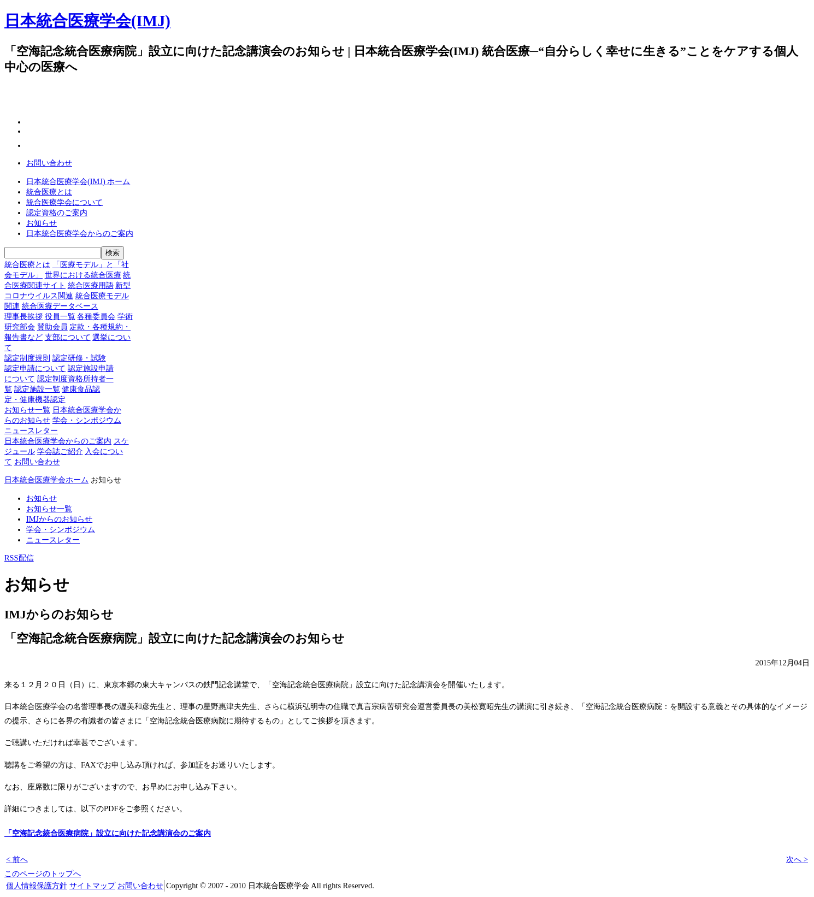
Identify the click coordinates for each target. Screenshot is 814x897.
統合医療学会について (64, 202)
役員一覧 (60, 316)
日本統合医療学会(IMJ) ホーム (78, 181)
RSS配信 (19, 557)
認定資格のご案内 (56, 212)
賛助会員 (52, 326)
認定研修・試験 (79, 357)
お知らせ (41, 223)
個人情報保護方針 (36, 885)
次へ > (797, 859)
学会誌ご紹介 (60, 451)
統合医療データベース (60, 306)
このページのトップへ (42, 873)
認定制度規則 (27, 357)
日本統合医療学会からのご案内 (79, 233)
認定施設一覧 (37, 389)
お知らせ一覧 (27, 409)
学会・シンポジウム (86, 420)
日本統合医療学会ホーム (46, 479)
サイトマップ (92, 885)
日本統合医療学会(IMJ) (87, 20)
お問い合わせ (49, 162)
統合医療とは (49, 191)
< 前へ (17, 859)
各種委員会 (96, 316)
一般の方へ (360, 67)
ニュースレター (31, 430)
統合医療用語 (91, 285)
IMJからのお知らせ (59, 519)
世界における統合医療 (83, 274)
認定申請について (35, 368)
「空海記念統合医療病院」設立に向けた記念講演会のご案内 (107, 833)
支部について (68, 337)
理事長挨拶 (23, 316)
